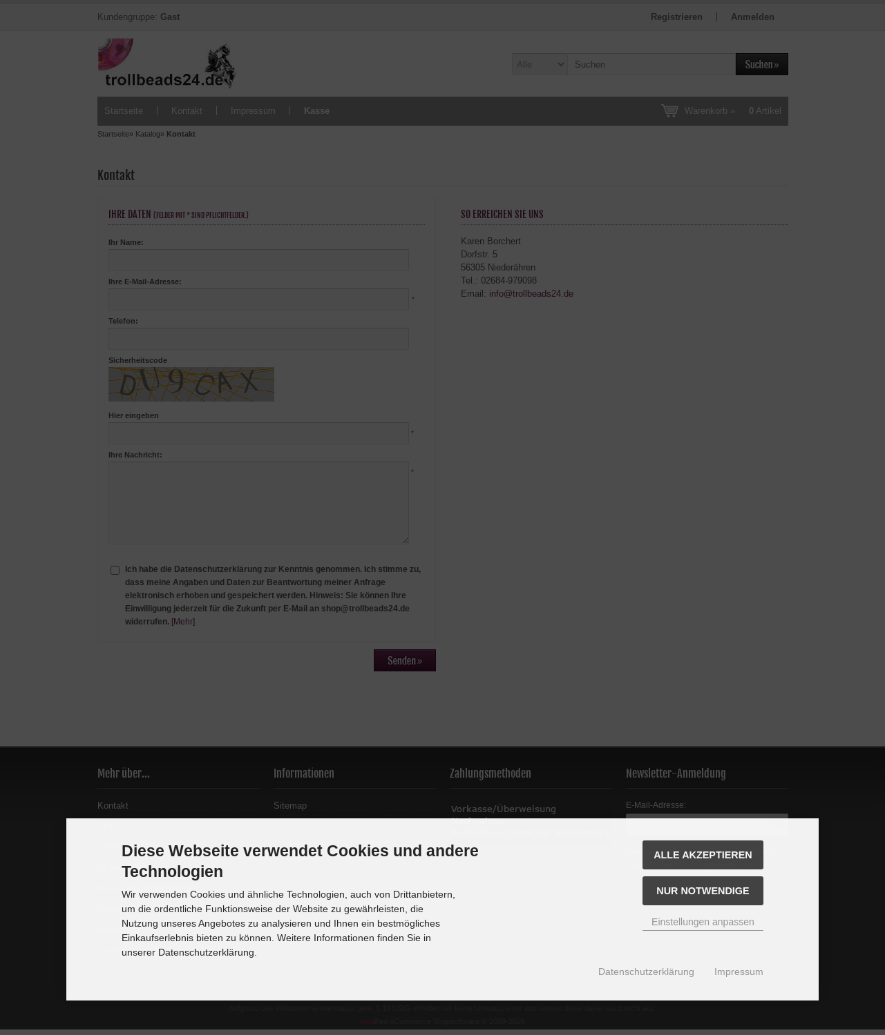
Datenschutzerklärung (646, 971)
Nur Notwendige (702, 890)
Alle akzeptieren (703, 854)
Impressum (738, 971)
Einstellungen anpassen (702, 921)
